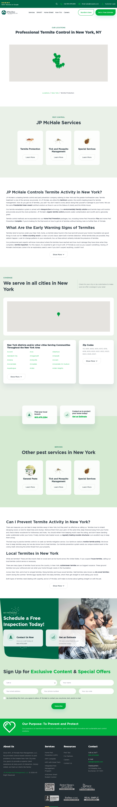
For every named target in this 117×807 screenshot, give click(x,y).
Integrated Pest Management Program (50, 768)
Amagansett (34, 356)
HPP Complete (50, 759)
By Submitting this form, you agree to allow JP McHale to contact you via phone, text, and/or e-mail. (42, 698)
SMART (39, 12)
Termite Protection (30, 147)
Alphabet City (12, 356)
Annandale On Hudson (60, 364)
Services (32, 12)
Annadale (33, 364)
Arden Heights (57, 368)
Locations (46, 93)
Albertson (56, 352)
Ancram (55, 360)
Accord (10, 352)
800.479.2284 (93, 755)
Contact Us (68, 763)
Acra (31, 352)
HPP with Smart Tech (52, 762)
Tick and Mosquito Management (58, 148)
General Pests (30, 477)
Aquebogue (11, 368)
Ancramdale (11, 364)
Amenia (10, 360)
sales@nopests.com (95, 762)
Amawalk (55, 356)
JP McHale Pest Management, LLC (16, 772)
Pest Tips (67, 753)
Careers (66, 12)
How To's (58, 12)
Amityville (33, 360)
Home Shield (48, 12)
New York (55, 93)
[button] (58, 64)
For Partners (68, 756)
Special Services (86, 147)
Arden (32, 368)
